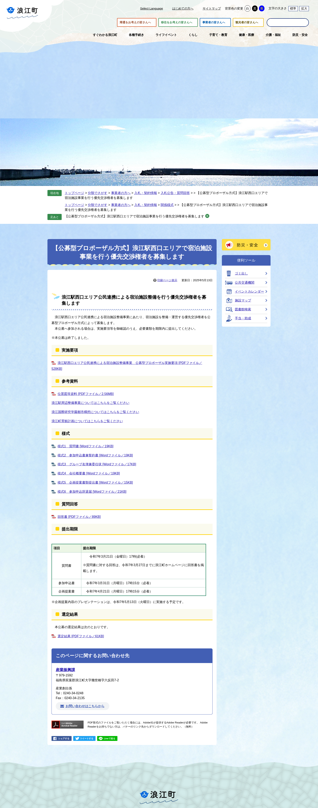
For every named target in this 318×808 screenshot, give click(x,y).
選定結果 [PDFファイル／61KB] (81, 636)
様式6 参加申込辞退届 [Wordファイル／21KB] (92, 491)
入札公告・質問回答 (175, 193)
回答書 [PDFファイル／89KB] (79, 516)
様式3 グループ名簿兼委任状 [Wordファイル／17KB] (97, 464)
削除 (207, 216)
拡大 (304, 8)
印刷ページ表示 (167, 280)
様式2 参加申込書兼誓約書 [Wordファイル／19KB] (95, 455)
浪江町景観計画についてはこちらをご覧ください (87, 421)
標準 (293, 8)
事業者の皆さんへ (213, 22)
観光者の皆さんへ (246, 22)
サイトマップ (212, 8)
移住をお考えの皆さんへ (176, 22)
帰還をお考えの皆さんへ (135, 22)
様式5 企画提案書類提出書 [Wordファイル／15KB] (95, 482)
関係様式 (167, 205)
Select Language (151, 8)
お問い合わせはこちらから (85, 706)
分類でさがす (97, 193)
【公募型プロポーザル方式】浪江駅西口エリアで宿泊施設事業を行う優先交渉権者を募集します (134, 216)
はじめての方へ (182, 8)
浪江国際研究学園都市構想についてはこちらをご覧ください (95, 412)
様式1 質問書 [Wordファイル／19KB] (85, 446)
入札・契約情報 (145, 193)
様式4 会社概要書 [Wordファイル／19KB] (89, 473)
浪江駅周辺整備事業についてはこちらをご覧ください (90, 403)
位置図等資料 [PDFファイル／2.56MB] (86, 394)
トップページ (74, 193)
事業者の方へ (121, 193)
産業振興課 (65, 670)
